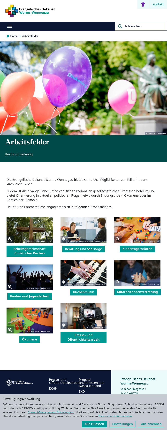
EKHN (53, 388)
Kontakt (158, 4)
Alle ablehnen (151, 424)
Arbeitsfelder (30, 36)
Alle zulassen (94, 424)
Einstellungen (122, 424)
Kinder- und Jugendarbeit (29, 296)
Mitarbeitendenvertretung (137, 292)
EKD (82, 391)
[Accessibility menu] (143, 4)
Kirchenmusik (83, 292)
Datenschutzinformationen (115, 416)
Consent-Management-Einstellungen (51, 412)
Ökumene (29, 339)
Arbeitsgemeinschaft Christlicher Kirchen (30, 251)
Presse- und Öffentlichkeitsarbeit (84, 337)
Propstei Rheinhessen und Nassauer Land (92, 382)
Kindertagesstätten (137, 249)
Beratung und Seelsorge (83, 249)
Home (12, 36)
